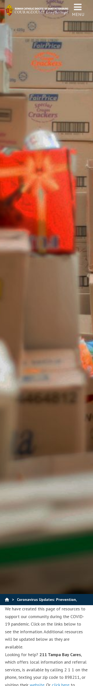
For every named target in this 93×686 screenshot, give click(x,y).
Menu (78, 9)
